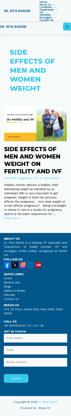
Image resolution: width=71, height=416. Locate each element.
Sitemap (9, 295)
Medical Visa (12, 282)
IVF (41, 12)
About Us (45, 4)
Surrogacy (45, 17)
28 (41, 325)
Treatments (46, 10)
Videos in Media (14, 290)
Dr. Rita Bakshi (48, 402)
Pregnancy (25, 178)
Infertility (45, 15)
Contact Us (46, 20)
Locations (45, 7)
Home (43, 2)
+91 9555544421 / (16, 325)
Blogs (7, 286)
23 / (36, 325)
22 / (30, 325)
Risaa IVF (44, 408)
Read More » (12, 218)
